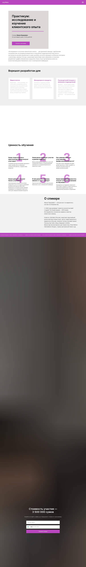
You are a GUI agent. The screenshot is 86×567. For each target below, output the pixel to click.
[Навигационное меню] (83, 2)
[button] (21, 43)
